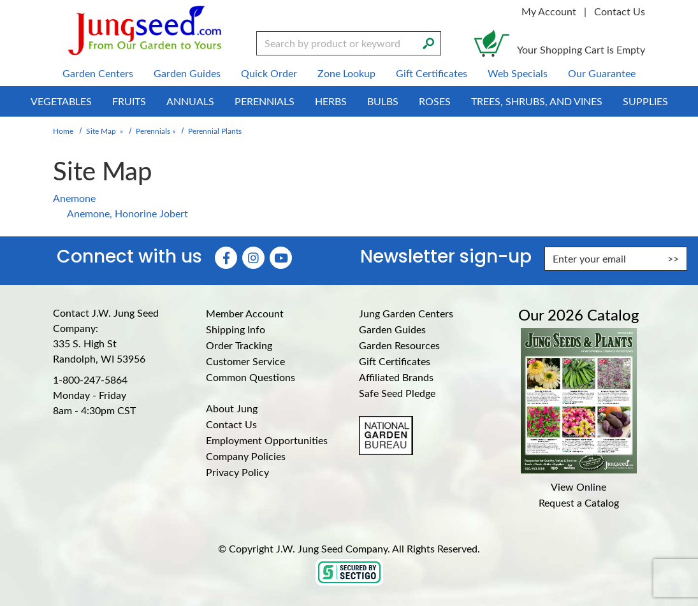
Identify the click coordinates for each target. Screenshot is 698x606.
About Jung (232, 408)
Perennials (153, 131)
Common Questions (250, 377)
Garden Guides (392, 329)
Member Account (245, 313)
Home (63, 131)
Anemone (74, 198)
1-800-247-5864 (90, 379)
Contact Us (619, 11)
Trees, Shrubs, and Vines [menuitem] (536, 101)
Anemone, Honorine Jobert (127, 213)
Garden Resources (399, 345)
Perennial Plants (215, 131)
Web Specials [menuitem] (518, 73)
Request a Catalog (579, 502)
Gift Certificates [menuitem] (431, 73)
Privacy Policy (237, 472)
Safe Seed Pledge (397, 393)
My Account (548, 11)
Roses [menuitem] (435, 101)
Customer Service (245, 361)
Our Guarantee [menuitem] (602, 73)
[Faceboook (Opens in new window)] (226, 258)
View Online (578, 486)
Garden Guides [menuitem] (187, 73)
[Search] (428, 42)
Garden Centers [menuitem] (97, 73)
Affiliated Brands (396, 377)
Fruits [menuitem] (129, 101)
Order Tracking (239, 345)
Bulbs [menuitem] (382, 101)
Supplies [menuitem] (645, 101)
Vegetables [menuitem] (61, 101)
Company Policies (246, 456)
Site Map (101, 131)
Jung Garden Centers (406, 313)
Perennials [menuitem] (264, 101)
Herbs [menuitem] (331, 101)
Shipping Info (235, 329)
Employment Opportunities (267, 440)
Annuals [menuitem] (190, 101)
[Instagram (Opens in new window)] (253, 258)
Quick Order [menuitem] (269, 73)
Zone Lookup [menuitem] (346, 73)
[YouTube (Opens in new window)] (281, 258)
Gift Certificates (394, 361)
